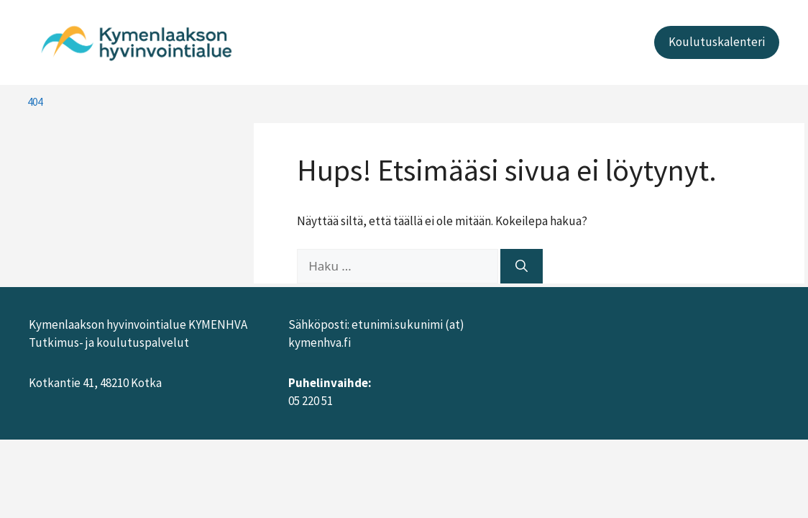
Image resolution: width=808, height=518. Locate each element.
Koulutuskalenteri (717, 42)
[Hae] (521, 266)
